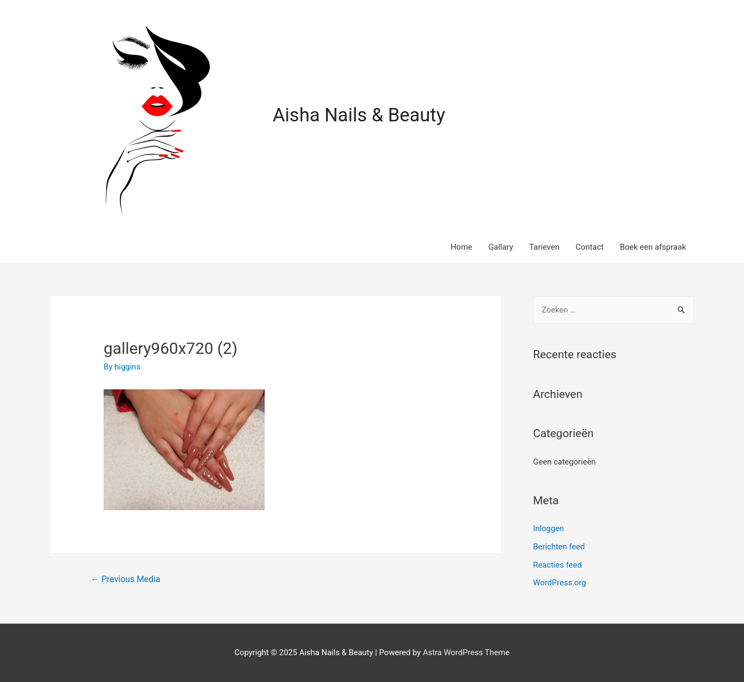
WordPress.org (559, 582)
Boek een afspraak (653, 247)
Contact (589, 247)
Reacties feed (557, 565)
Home (461, 247)
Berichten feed (559, 547)
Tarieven (544, 247)
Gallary (500, 247)
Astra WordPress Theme (466, 652)
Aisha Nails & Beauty (359, 115)
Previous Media (125, 579)
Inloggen (548, 528)
